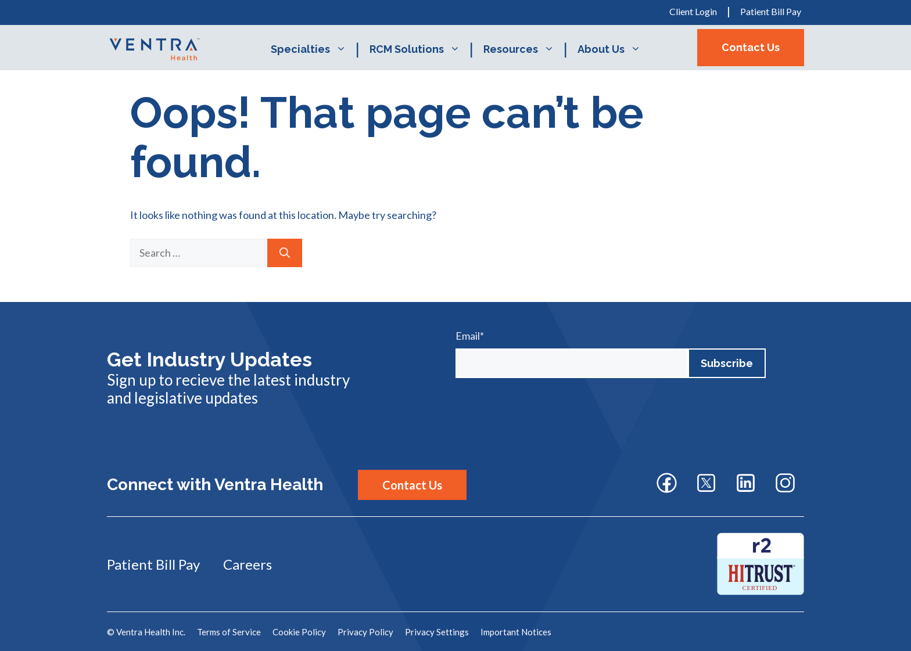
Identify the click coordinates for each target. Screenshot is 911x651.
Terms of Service (229, 632)
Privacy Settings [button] (437, 632)
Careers (247, 564)
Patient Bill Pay (770, 11)
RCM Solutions (421, 49)
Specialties (314, 49)
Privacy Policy (365, 632)
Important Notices (515, 632)
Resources (524, 49)
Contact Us (751, 47)
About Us (615, 49)
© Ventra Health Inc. (146, 632)
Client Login (693, 11)
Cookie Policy (299, 632)
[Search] (284, 253)
